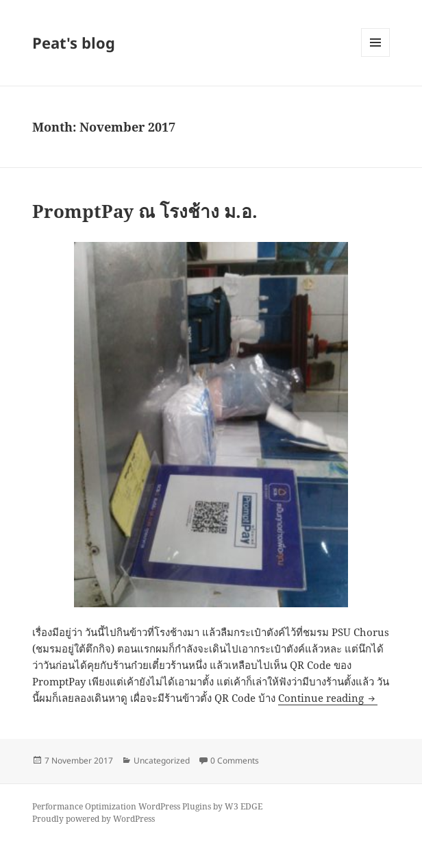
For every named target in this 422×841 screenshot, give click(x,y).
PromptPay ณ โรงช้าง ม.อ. (145, 211)
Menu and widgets (376, 56)
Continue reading (327, 698)
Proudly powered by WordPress (93, 819)
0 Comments (234, 760)
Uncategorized (162, 760)
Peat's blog (73, 42)
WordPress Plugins (174, 806)
